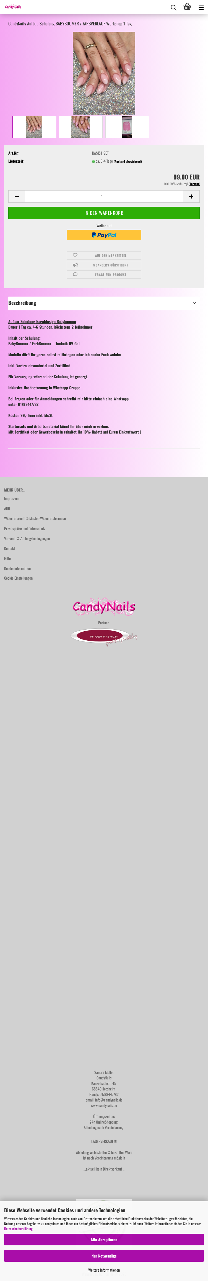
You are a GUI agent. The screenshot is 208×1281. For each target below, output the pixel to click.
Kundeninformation (17, 568)
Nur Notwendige (104, 1256)
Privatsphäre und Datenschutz (24, 528)
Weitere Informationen (104, 1270)
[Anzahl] (104, 196)
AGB (7, 508)
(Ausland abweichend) (128, 161)
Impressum (12, 498)
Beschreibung (22, 302)
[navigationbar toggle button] (201, 7)
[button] (16, 196)
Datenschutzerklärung (18, 1228)
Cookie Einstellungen (18, 578)
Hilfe (7, 558)
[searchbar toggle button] (173, 7)
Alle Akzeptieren (104, 1239)
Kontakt (9, 548)
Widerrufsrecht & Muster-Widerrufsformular (35, 518)
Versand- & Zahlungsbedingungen (27, 538)
